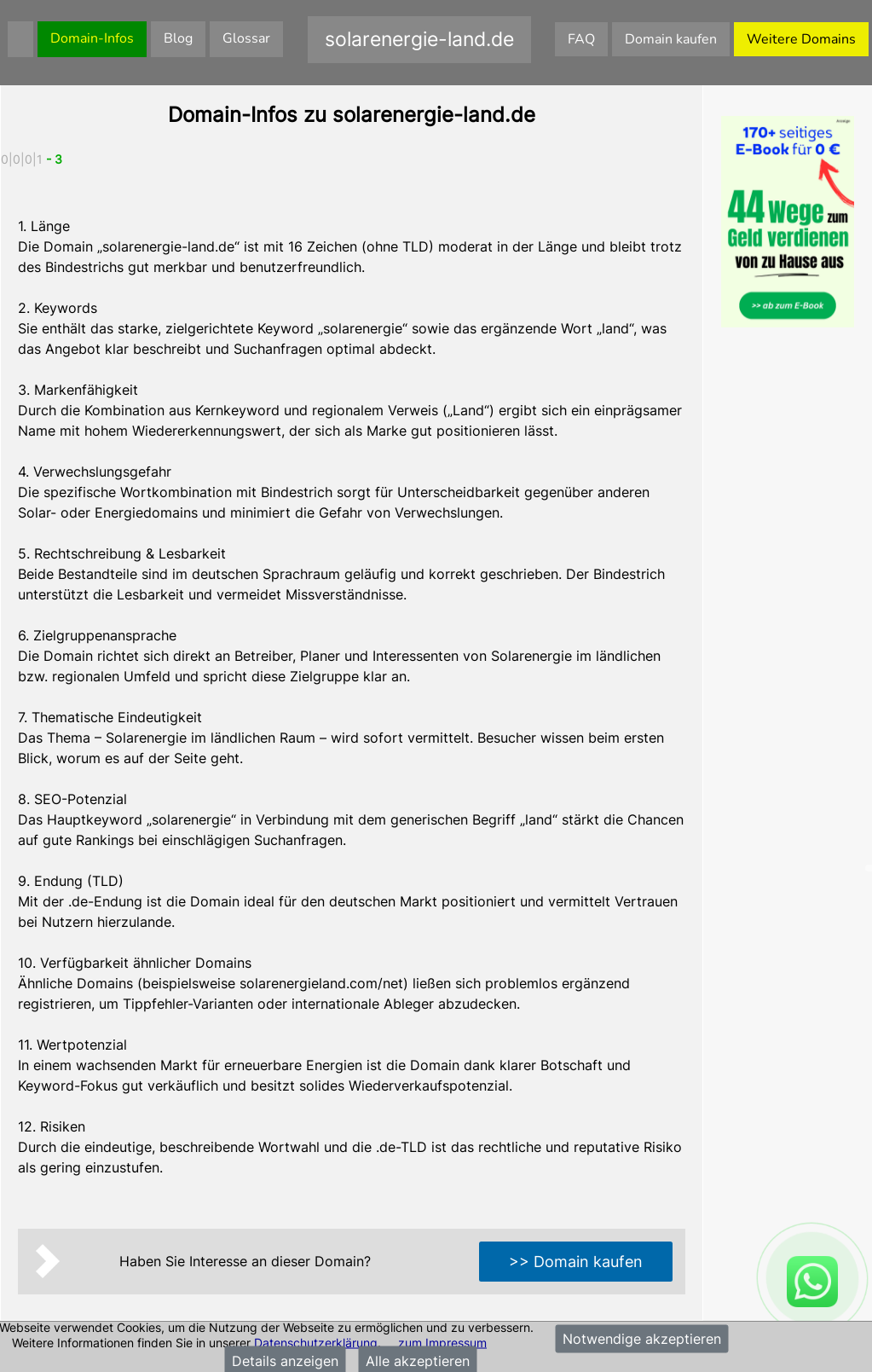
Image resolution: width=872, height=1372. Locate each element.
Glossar (246, 38)
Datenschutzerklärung (316, 1341)
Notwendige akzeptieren (642, 1338)
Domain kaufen (671, 39)
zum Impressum (442, 1341)
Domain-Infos (92, 38)
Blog (178, 38)
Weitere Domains (801, 39)
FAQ (581, 39)
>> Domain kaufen (576, 1262)
